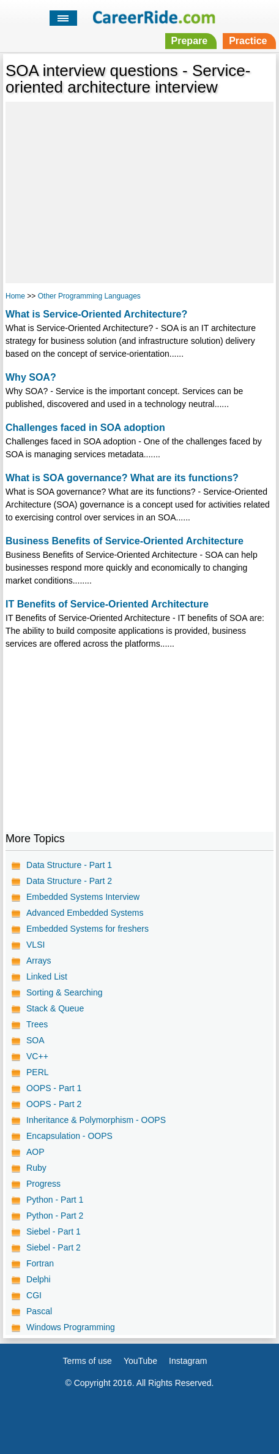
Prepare (189, 41)
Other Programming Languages (89, 296)
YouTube (140, 1361)
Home (15, 296)
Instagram (188, 1361)
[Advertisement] (139, 190)
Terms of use (87, 1361)
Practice (248, 41)
